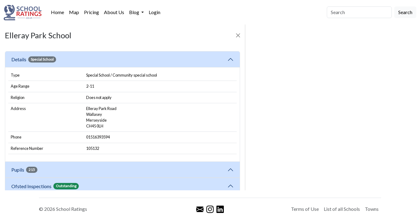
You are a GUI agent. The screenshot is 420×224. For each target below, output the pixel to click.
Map (74, 12)
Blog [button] (134, 12)
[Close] (238, 35)
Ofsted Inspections (45, 186)
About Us (114, 12)
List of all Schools (342, 209)
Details (33, 59)
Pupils (24, 170)
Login (154, 12)
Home (57, 12)
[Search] (359, 12)
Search (405, 12)
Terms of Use (305, 209)
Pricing (91, 12)
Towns (372, 209)
